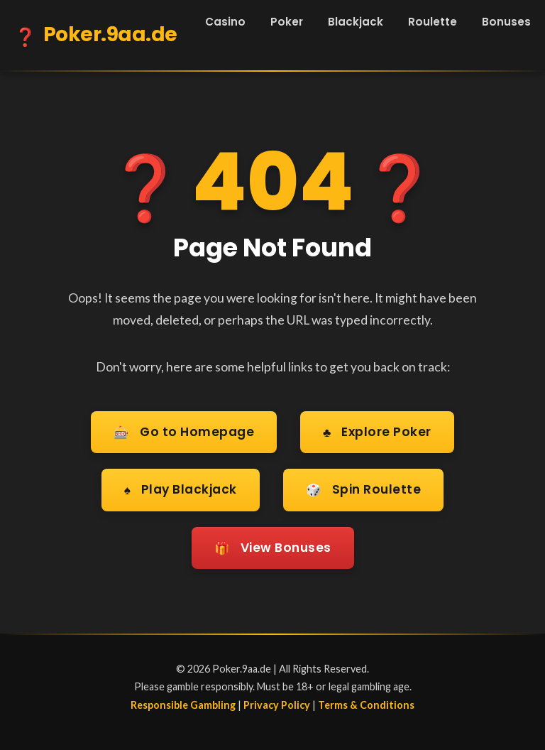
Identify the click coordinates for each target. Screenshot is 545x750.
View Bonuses (272, 545)
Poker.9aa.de (95, 37)
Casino (225, 21)
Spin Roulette (364, 489)
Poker (286, 21)
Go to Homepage (183, 432)
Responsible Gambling (183, 701)
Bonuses (506, 21)
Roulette (432, 21)
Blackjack (355, 21)
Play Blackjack (180, 489)
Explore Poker (377, 432)
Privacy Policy (276, 701)
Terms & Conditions (366, 701)
